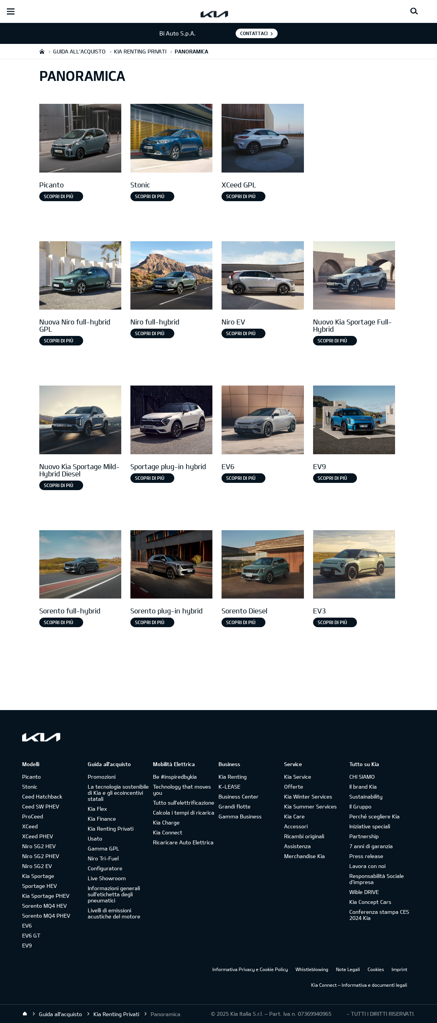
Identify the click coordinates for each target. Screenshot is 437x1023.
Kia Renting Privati (110, 828)
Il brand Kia (363, 786)
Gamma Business (240, 816)
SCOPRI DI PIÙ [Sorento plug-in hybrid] (149, 622)
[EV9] (354, 421)
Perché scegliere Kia (374, 816)
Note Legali (348, 969)
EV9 (27, 945)
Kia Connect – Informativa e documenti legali (359, 985)
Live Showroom (107, 878)
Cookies (376, 969)
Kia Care (294, 816)
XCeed (30, 826)
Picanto (31, 776)
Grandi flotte (234, 806)
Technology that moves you (182, 789)
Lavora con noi (367, 866)
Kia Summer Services (310, 806)
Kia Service (297, 776)
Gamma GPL (103, 848)
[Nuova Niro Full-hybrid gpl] (80, 276)
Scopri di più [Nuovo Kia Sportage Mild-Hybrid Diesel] (58, 485)
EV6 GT (31, 935)
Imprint (399, 969)
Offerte (293, 786)
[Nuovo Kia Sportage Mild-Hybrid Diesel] (80, 421)
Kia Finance (102, 818)
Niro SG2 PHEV (40, 856)
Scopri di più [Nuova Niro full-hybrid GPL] (58, 340)
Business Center (238, 796)
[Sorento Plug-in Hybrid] (171, 565)
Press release (366, 856)
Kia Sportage (38, 876)
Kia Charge (166, 822)
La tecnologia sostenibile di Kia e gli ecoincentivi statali (118, 792)
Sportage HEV (39, 886)
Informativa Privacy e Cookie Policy (250, 969)
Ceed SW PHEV (40, 806)
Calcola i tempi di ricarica (183, 812)
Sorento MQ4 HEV (44, 905)
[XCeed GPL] (263, 139)
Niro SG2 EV (37, 866)
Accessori (296, 826)
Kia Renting (232, 776)
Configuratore (105, 868)
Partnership (364, 836)
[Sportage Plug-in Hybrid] (171, 421)
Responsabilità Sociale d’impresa (376, 879)
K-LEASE (229, 786)
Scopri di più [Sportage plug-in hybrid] (149, 478)
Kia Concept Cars (370, 902)
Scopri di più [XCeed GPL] (240, 196)
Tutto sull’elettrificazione (183, 802)
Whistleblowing (312, 969)
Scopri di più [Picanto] (58, 196)
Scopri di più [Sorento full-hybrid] (58, 622)
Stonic (29, 786)
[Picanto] (80, 139)
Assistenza (297, 846)
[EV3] (354, 565)
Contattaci (254, 33)
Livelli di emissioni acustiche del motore (114, 913)
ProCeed (32, 816)
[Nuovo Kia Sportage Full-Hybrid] (354, 276)
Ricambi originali (304, 836)
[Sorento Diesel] (263, 565)
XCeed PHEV (37, 836)
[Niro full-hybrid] (171, 276)
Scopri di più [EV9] (332, 478)
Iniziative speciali (369, 826)
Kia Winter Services (308, 796)
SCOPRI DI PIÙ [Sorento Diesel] (240, 622)
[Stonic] (171, 139)
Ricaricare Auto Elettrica (183, 842)
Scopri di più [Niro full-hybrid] (149, 333)
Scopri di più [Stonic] (149, 196)
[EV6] (263, 421)
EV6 (27, 925)
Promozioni (102, 776)
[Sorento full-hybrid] (80, 565)
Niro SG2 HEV (39, 846)
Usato (95, 838)
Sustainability (365, 796)
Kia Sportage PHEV (45, 895)
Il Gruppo (360, 806)
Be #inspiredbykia (175, 776)
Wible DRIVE (364, 892)
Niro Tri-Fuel (103, 858)
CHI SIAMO (362, 776)
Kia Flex (97, 808)
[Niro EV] (263, 276)
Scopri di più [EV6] (240, 478)
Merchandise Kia (304, 856)
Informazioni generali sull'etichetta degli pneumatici (114, 894)
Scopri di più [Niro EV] (240, 333)
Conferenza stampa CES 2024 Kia (379, 914)
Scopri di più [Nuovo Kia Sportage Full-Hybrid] (332, 340)
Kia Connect (167, 832)
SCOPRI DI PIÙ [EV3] (332, 622)
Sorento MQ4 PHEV (46, 915)
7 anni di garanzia (371, 846)
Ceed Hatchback (42, 796)
